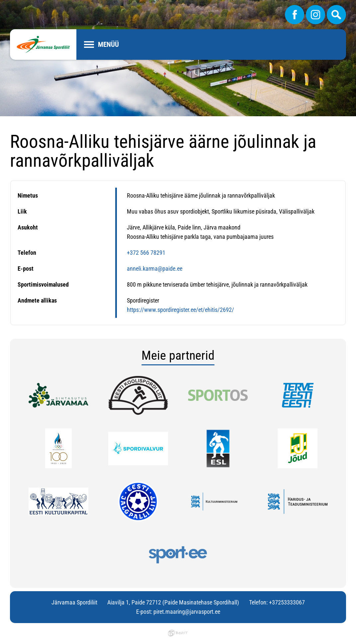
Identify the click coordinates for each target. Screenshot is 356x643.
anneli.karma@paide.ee (154, 268)
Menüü (108, 44)
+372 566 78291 (146, 252)
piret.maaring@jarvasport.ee (186, 611)
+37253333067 (287, 602)
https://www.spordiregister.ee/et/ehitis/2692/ (180, 309)
